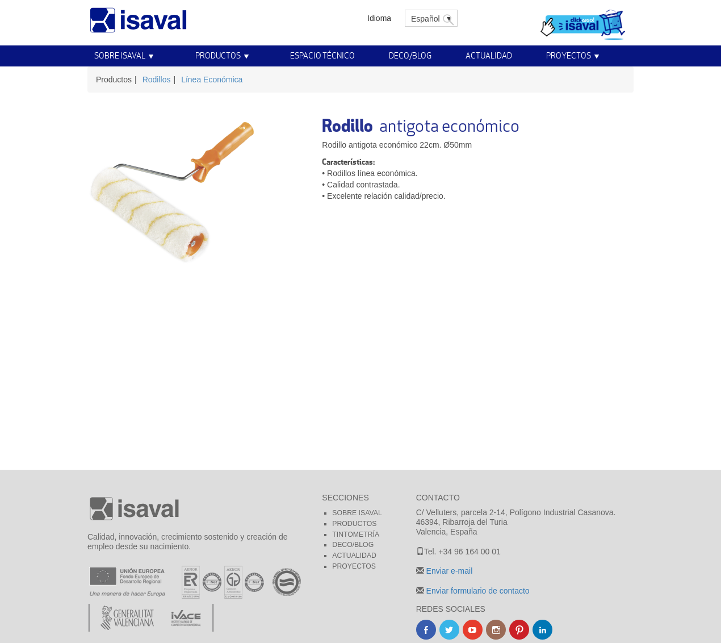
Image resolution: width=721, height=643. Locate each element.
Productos (218, 55)
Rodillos (156, 79)
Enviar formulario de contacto (477, 590)
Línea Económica (211, 79)
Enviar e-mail (448, 570)
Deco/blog (353, 545)
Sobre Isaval (119, 55)
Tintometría (355, 534)
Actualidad (489, 55)
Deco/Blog (410, 55)
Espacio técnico (322, 55)
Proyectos (568, 55)
